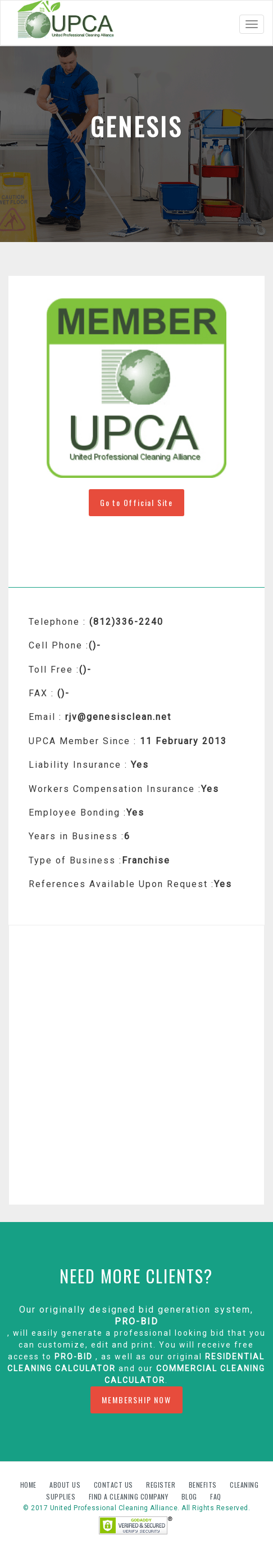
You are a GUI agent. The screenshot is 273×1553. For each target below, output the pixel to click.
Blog (190, 1496)
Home (29, 1484)
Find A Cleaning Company (129, 1496)
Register (160, 1484)
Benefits (204, 1484)
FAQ (215, 1496)
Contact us (114, 1484)
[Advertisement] (136, 1065)
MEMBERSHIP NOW (136, 1400)
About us (66, 1484)
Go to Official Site (136, 502)
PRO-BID (136, 1321)
